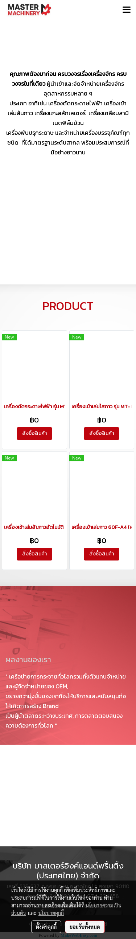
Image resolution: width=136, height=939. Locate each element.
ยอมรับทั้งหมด (85, 926)
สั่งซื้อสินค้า (34, 433)
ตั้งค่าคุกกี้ (46, 926)
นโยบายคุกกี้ (51, 913)
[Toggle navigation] (127, 10)
